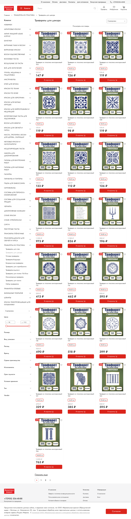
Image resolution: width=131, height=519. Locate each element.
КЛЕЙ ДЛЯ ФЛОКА (11, 84)
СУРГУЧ (7, 224)
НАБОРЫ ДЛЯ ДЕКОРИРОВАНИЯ (11, 154)
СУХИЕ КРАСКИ (10, 215)
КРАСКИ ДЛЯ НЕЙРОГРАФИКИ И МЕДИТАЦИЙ (16, 110)
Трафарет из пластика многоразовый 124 (49, 450)
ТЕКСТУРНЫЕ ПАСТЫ (11, 229)
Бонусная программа (98, 2)
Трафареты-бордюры (13, 259)
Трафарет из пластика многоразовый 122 (81, 395)
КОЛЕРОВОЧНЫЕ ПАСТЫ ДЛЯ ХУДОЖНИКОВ (15, 117)
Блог (98, 497)
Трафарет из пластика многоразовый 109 (49, 174)
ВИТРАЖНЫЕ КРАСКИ (12, 50)
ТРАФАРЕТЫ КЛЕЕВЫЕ (12, 288)
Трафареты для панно (13, 280)
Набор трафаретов (12, 284)
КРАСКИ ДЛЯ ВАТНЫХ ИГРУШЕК (12, 103)
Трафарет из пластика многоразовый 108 (113, 119)
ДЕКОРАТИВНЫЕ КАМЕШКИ (14, 211)
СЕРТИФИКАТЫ (9, 188)
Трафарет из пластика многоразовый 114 (113, 229)
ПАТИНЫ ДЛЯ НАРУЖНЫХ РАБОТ (14, 168)
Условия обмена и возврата (57, 500)
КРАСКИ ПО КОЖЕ (11, 93)
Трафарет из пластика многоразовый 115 (49, 284)
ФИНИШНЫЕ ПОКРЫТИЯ (13, 293)
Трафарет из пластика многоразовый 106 (49, 119)
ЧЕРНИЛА (8, 206)
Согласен (116, 511)
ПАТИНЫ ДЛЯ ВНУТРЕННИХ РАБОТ (14, 161)
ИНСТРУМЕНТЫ (9, 79)
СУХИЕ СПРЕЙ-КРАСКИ (13, 220)
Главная (7, 15)
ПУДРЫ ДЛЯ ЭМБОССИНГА (14, 183)
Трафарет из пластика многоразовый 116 (81, 284)
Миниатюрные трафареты (15, 277)
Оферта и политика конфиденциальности (61, 494)
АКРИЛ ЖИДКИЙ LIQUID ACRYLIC (13, 35)
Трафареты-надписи (13, 270)
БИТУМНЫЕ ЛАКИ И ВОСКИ (14, 45)
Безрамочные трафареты (14, 263)
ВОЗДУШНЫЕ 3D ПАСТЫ (13, 63)
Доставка (63, 2)
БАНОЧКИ (8, 41)
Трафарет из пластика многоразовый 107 (81, 119)
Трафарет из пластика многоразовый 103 (49, 63)
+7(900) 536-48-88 (13, 498)
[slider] (6, 326)
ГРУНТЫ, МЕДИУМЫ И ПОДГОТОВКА (12, 73)
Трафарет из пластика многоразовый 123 (113, 395)
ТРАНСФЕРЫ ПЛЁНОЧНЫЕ (14, 233)
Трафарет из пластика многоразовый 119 (81, 340)
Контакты (71, 2)
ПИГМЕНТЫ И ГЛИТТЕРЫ (13, 179)
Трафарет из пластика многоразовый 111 (113, 174)
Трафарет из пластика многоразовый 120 (113, 340)
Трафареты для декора (14, 252)
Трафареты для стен (13, 249)
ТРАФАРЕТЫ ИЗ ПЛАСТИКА (24, 15)
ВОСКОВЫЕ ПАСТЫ (11, 59)
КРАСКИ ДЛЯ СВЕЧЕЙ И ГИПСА (13, 129)
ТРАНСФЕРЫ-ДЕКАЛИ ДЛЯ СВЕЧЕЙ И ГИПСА (14, 239)
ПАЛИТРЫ (8, 174)
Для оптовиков (82, 2)
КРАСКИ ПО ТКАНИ (11, 88)
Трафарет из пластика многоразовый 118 (49, 340)
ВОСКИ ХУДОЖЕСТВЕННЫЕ (14, 54)
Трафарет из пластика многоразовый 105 (113, 63)
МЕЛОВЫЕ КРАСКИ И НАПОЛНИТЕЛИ (12, 143)
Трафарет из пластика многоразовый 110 (81, 174)
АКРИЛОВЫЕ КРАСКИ (12, 29)
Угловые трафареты (12, 256)
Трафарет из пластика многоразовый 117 (113, 284)
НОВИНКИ (8, 25)
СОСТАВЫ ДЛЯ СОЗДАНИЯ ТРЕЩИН (14, 200)
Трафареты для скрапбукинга (16, 266)
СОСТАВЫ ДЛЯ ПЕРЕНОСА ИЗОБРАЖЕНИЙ (14, 193)
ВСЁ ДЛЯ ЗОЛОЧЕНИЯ (13, 68)
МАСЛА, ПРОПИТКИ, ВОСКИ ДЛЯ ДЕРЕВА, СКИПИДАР (15, 136)
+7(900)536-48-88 (117, 2)
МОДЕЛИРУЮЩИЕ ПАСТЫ (14, 149)
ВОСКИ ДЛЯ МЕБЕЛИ (12, 123)
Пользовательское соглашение (58, 497)
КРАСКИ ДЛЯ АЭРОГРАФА (14, 97)
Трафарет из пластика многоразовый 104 (81, 63)
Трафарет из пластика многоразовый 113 (81, 229)
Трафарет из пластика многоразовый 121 (49, 395)
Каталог (25, 8)
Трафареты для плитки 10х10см (17, 273)
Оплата (55, 2)
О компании (45, 2)
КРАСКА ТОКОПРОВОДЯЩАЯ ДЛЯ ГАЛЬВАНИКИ (17, 303)
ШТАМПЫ (7, 297)
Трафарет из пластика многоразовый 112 (49, 229)
